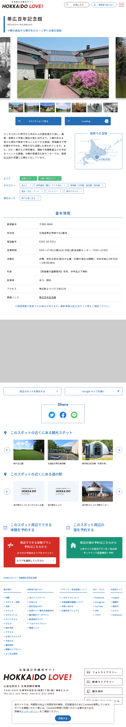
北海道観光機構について (72, 602)
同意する (63, 718)
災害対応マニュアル (70, 610)
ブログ (98, 615)
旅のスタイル (74, 191)
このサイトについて (70, 597)
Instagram (100, 602)
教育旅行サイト (36, 619)
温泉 (8, 606)
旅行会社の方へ (36, 606)
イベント (9, 610)
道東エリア (28, 178)
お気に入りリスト (13, 636)
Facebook (99, 597)
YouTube (99, 606)
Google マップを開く (100, 391)
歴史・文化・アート (32, 191)
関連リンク (34, 628)
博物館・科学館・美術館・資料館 (87, 185)
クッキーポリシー (30, 711)
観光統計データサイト (39, 615)
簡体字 (115, 606)
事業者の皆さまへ (104, 4)
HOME (6, 578)
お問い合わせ (67, 606)
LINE (97, 610)
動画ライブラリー (13, 649)
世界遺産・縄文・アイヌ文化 (51, 185)
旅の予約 (9, 628)
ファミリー (55, 191)
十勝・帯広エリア (50, 178)
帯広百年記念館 (47, 297)
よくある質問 (11, 654)
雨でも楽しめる (30, 198)
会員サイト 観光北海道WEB (41, 610)
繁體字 (115, 602)
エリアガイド (11, 619)
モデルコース (11, 615)
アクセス (9, 632)
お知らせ (9, 641)
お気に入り (75, 4)
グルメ (8, 623)
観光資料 (9, 645)
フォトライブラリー (38, 623)
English (116, 597)
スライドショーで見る (33, 121)
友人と (26, 185)
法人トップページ (37, 597)
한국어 (115, 610)
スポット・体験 (16, 578)
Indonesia (117, 615)
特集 (8, 597)
